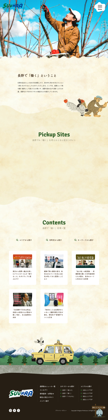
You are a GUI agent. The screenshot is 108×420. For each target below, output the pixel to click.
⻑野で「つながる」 (67, 396)
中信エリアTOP (86, 393)
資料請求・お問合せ (47, 393)
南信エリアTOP (86, 399)
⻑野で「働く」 (66, 393)
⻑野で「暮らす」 (66, 390)
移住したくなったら (97, 407)
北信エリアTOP (86, 390)
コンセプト (44, 390)
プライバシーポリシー (61, 410)
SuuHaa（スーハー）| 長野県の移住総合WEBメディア (13, 6)
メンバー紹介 (44, 401)
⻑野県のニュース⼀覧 (47, 386)
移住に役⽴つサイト (47, 397)
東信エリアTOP (86, 396)
